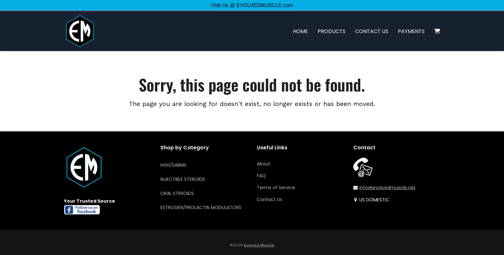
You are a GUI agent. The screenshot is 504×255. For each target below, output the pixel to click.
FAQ (261, 175)
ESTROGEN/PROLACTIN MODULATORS (200, 207)
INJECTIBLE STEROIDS (182, 179)
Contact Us (269, 199)
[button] (437, 31)
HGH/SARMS (173, 165)
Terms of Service (276, 187)
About (263, 164)
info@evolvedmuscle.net (387, 187)
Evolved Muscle (259, 245)
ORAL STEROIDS (177, 193)
